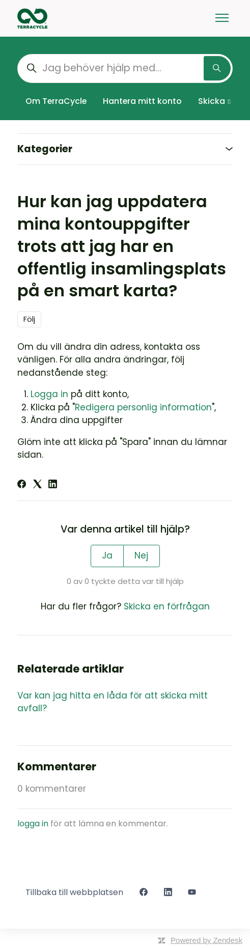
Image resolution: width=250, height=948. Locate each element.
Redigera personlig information (143, 407)
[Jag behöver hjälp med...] (125, 68)
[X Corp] (37, 485)
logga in (32, 823)
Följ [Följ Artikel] (29, 319)
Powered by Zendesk (206, 940)
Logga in (49, 394)
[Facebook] (21, 485)
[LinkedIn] (52, 485)
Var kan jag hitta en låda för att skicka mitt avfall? (112, 702)
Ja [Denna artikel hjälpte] (107, 555)
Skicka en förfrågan (167, 606)
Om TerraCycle (56, 101)
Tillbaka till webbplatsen (74, 892)
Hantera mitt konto (142, 101)
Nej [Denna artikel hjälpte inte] (141, 555)
